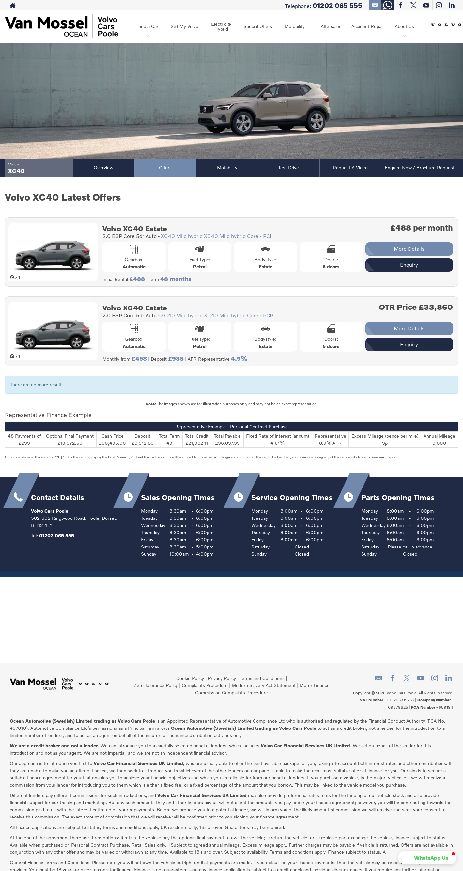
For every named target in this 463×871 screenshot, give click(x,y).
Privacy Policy (222, 678)
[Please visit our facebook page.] (400, 5)
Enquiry (409, 265)
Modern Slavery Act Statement (264, 685)
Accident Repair (367, 26)
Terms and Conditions (262, 678)
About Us (404, 26)
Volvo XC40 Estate (134, 228)
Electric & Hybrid (221, 26)
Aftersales (331, 26)
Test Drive (288, 167)
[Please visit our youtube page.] (426, 5)
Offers (165, 167)
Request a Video (350, 167)
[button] (427, 857)
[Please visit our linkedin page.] (451, 5)
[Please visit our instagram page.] (438, 5)
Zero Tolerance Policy (156, 685)
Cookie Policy (190, 678)
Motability (295, 26)
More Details (409, 249)
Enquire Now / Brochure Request (420, 167)
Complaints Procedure (205, 685)
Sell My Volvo (184, 26)
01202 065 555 (337, 5)
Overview (103, 167)
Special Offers (257, 26)
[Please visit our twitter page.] (413, 5)
